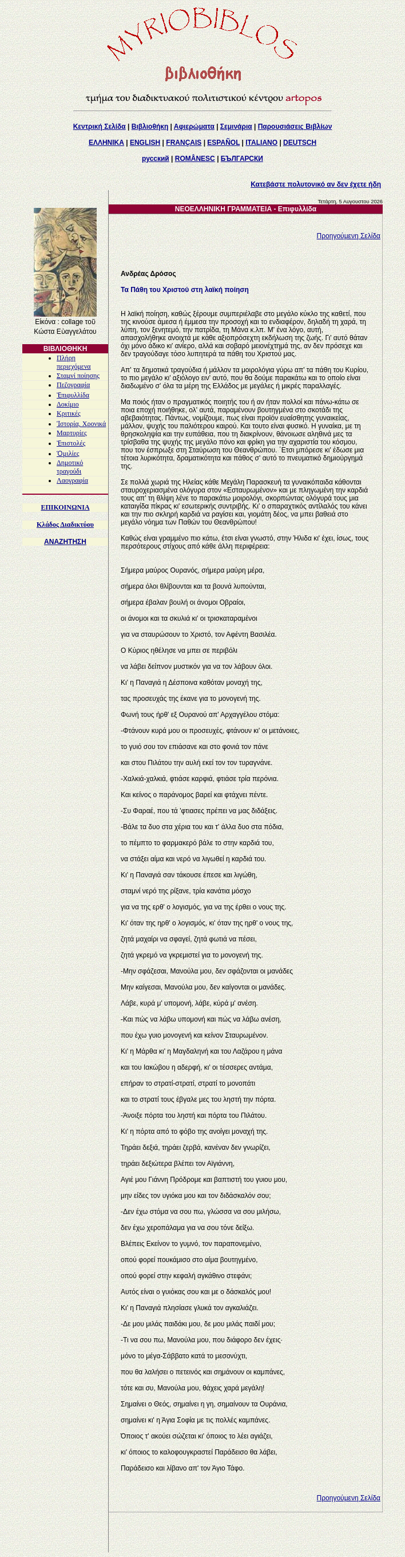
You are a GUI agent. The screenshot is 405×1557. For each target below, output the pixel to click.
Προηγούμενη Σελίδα (348, 236)
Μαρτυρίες (72, 433)
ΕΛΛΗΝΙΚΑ (106, 143)
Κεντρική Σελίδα (99, 127)
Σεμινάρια (236, 127)
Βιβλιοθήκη (150, 127)
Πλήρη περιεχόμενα (74, 362)
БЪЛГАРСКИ (242, 159)
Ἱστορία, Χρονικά (81, 424)
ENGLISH (145, 143)
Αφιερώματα (194, 127)
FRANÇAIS (183, 143)
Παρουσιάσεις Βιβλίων (295, 127)
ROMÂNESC (195, 159)
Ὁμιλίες (68, 454)
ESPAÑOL (223, 143)
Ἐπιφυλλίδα (73, 395)
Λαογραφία (72, 480)
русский (155, 159)
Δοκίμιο (68, 404)
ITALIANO (261, 143)
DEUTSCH (299, 143)
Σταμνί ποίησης (78, 376)
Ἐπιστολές (71, 443)
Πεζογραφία (73, 385)
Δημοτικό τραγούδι (70, 467)
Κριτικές (69, 413)
